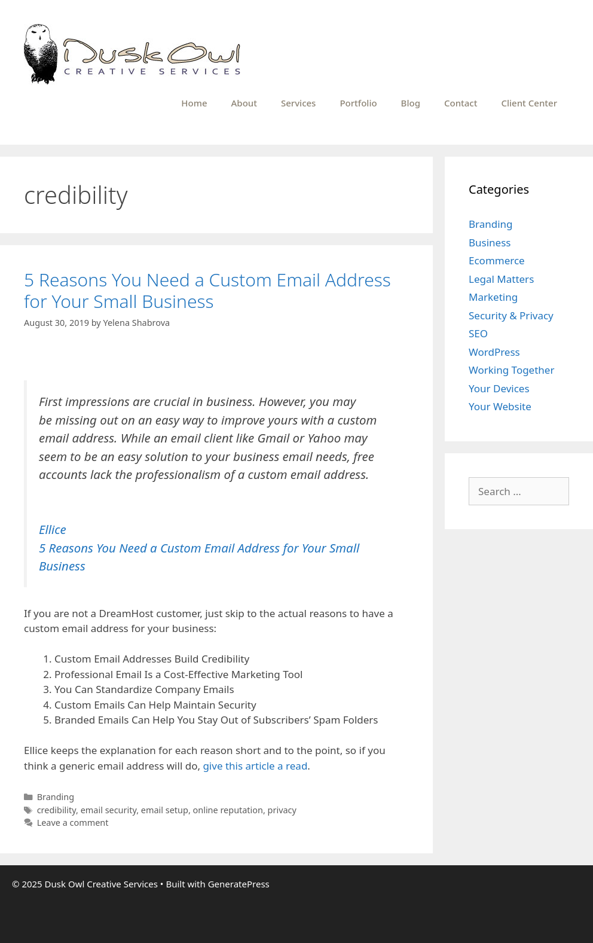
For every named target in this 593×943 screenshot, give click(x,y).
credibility (56, 810)
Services (298, 103)
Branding (56, 796)
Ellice (52, 529)
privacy (282, 810)
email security (109, 810)
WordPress (494, 352)
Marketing (493, 297)
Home (194, 103)
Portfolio (358, 103)
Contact (461, 103)
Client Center (529, 103)
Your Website (500, 406)
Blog (410, 103)
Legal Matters (501, 279)
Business (490, 242)
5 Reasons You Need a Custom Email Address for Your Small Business (207, 290)
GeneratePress (239, 884)
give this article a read (255, 766)
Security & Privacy (511, 315)
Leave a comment (73, 822)
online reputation (228, 810)
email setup (164, 810)
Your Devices (499, 388)
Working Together (511, 370)
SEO (478, 333)
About (244, 103)
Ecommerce (497, 260)
